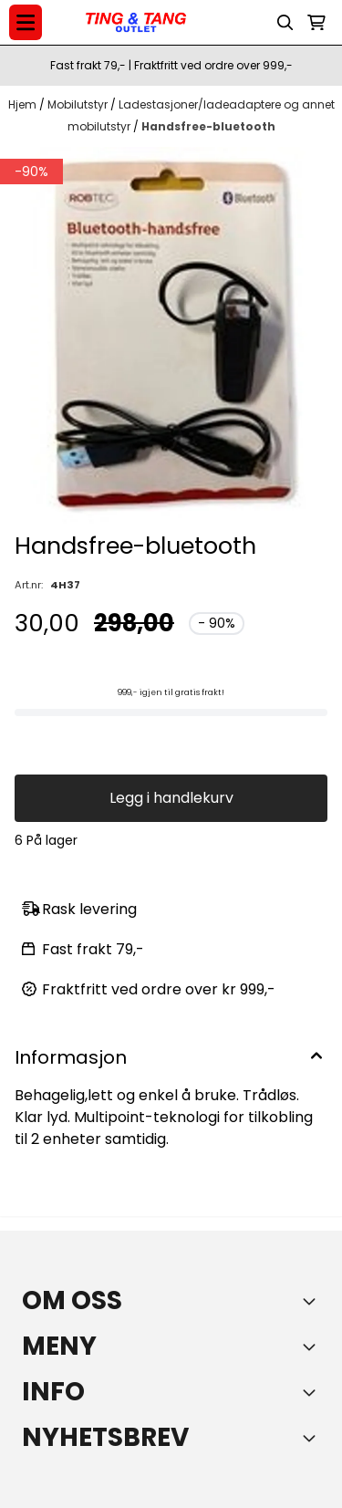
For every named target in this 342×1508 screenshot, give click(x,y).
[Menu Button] (25, 22)
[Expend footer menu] (313, 1346)
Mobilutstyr (78, 104)
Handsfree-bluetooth (208, 126)
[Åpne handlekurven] (316, 22)
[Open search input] (285, 23)
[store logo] (136, 22)
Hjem (23, 104)
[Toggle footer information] (313, 1301)
